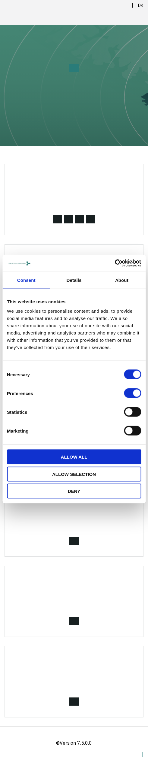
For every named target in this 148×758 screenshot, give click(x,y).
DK (140, 5)
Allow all (74, 457)
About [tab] (121, 279)
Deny (74, 491)
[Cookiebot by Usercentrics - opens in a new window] (114, 263)
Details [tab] (74, 279)
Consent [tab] (26, 279)
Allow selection (74, 473)
